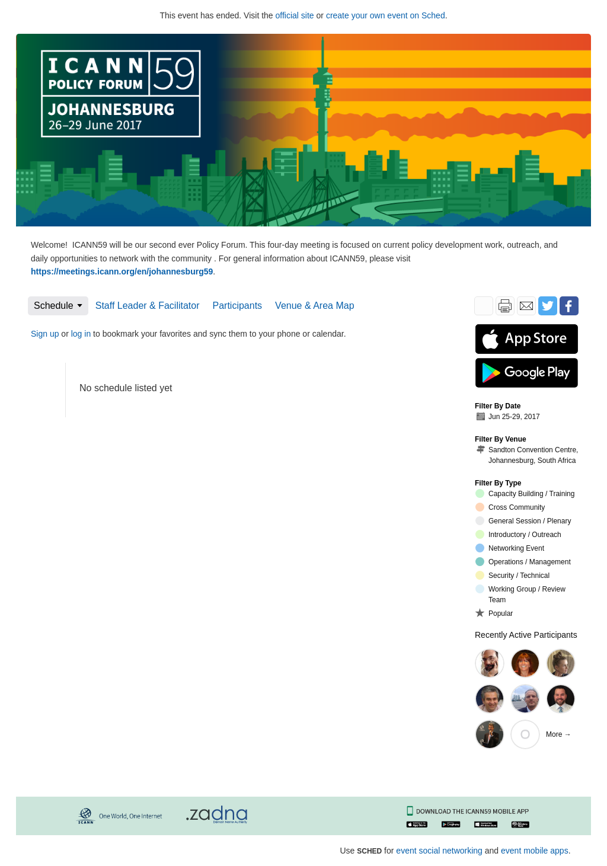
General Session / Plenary (523, 520)
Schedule (54, 306)
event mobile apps (534, 850)
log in (81, 333)
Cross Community (510, 507)
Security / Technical (512, 575)
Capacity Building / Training (524, 493)
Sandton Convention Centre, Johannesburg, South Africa (526, 455)
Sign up (45, 333)
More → (558, 734)
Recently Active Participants (526, 635)
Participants (238, 306)
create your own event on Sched (385, 15)
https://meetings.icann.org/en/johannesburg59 (122, 271)
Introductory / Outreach (518, 534)
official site (295, 15)
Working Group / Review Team (520, 594)
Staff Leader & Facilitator (147, 306)
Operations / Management (523, 561)
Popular (494, 613)
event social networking (439, 850)
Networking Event (509, 548)
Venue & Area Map (314, 306)
